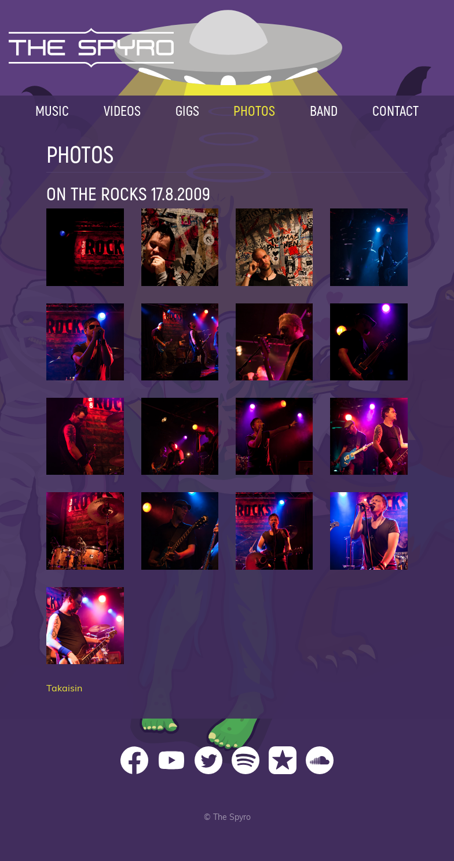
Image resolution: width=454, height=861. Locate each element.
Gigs (187, 110)
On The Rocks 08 (368, 341)
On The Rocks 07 (274, 341)
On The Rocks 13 (84, 530)
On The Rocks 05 (84, 341)
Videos (122, 110)
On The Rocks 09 (84, 436)
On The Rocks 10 (179, 436)
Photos (254, 110)
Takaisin (64, 688)
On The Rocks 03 (274, 246)
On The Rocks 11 (274, 436)
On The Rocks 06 (179, 341)
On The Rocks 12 (368, 436)
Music (52, 110)
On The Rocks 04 (368, 246)
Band (324, 110)
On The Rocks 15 (274, 530)
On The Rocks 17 (84, 625)
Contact (395, 110)
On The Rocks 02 (179, 246)
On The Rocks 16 (368, 530)
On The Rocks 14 (179, 530)
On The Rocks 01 (84, 246)
